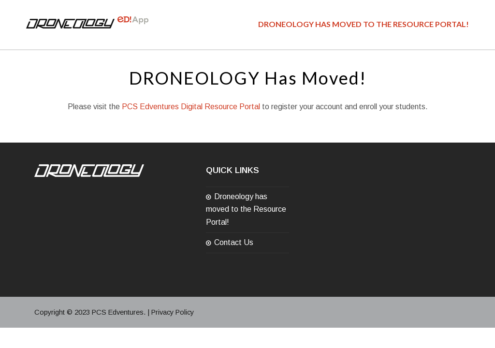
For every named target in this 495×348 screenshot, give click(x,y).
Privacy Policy (172, 312)
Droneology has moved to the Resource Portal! (246, 209)
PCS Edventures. (119, 312)
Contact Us (233, 242)
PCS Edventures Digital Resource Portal (191, 106)
